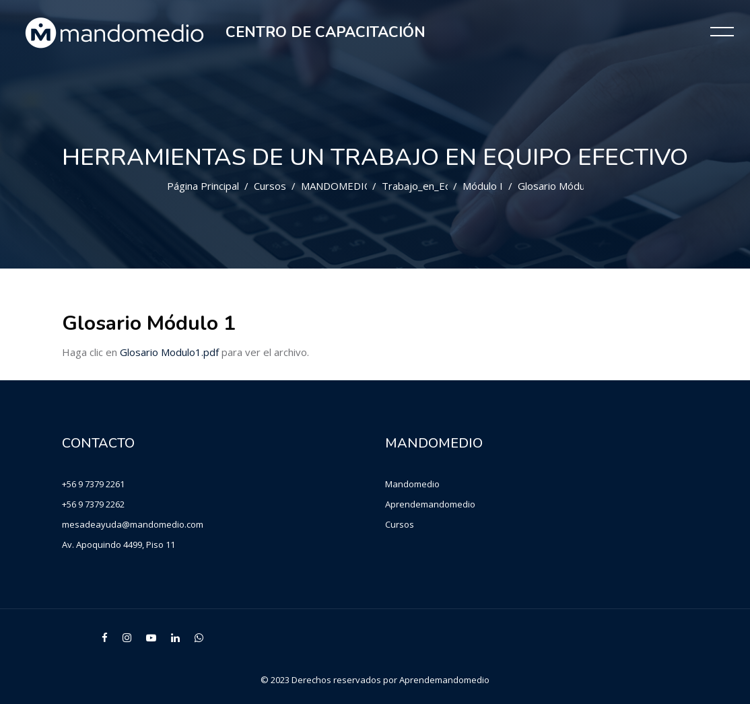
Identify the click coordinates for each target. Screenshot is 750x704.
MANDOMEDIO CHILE (352, 185)
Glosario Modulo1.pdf (169, 352)
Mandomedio (412, 484)
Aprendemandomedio (430, 504)
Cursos (270, 185)
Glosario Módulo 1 (560, 185)
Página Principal (203, 185)
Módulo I (483, 185)
